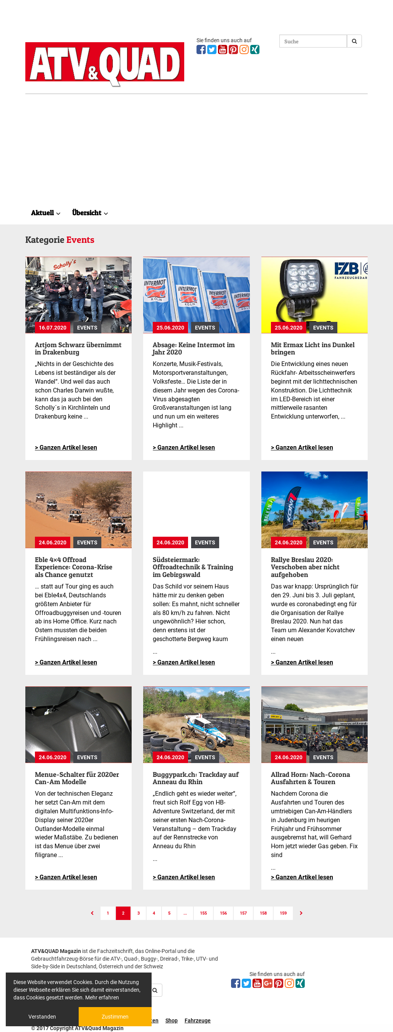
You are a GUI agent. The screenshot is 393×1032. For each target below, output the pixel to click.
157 (243, 913)
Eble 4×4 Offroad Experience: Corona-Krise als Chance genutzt (73, 567)
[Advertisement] (196, 151)
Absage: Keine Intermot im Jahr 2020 (194, 348)
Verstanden (42, 1017)
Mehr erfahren (102, 997)
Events (87, 328)
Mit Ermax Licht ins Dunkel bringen (313, 348)
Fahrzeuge (198, 1020)
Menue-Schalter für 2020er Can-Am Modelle (77, 778)
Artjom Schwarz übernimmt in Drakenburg (78, 348)
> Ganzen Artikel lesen (66, 447)
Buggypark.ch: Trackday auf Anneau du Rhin (196, 778)
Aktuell (46, 213)
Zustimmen (115, 1017)
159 (283, 913)
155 (203, 913)
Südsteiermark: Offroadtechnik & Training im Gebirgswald (193, 567)
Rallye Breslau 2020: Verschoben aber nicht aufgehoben (305, 567)
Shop (171, 1020)
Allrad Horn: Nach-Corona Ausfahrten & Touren (310, 778)
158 (263, 913)
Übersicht (90, 213)
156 (223, 913)
